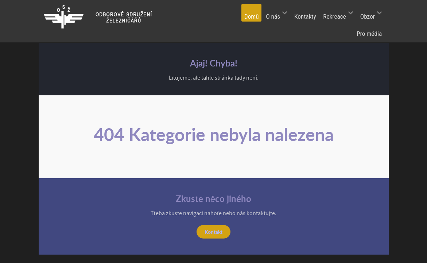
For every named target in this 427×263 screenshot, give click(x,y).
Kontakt (213, 231)
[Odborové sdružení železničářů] (103, 16)
